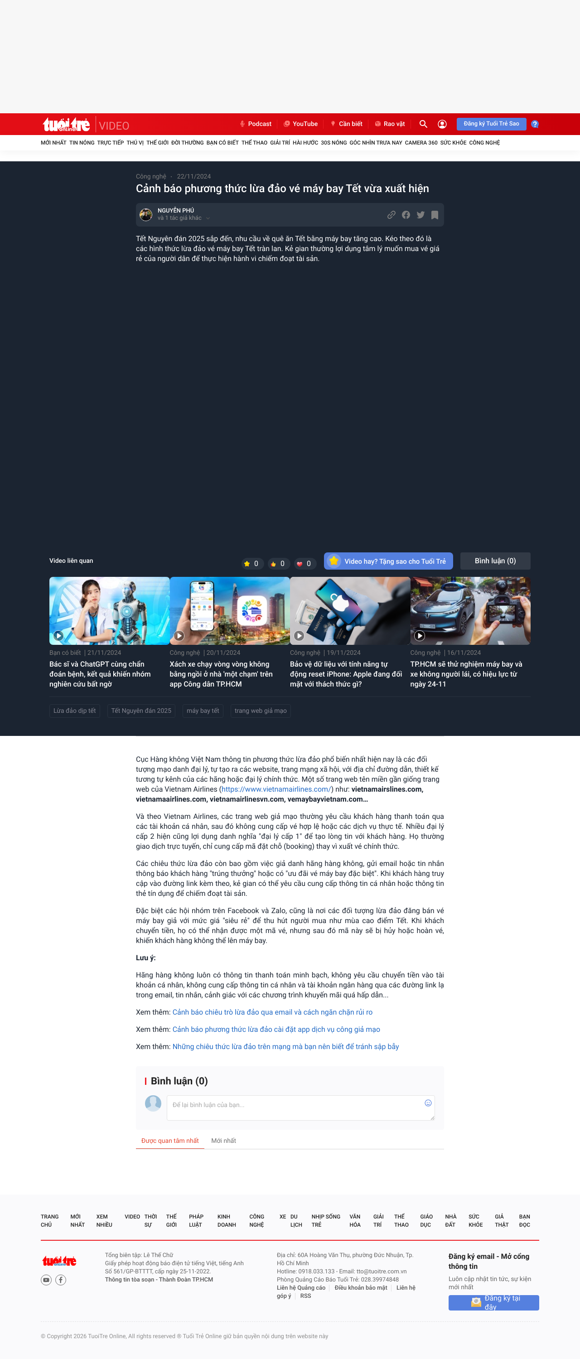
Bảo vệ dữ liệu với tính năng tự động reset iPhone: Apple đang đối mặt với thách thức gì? (346, 674)
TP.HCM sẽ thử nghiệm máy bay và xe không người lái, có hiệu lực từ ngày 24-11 (466, 674)
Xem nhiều (104, 1221)
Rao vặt (389, 124)
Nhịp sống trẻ (326, 1221)
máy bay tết (203, 711)
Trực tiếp (110, 143)
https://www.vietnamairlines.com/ (276, 789)
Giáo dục (426, 1221)
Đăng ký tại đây (503, 1303)
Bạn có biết (223, 143)
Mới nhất (54, 143)
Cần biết (345, 124)
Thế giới (157, 143)
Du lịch (296, 1221)
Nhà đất (450, 1221)
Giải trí (280, 143)
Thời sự (151, 1221)
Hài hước (305, 143)
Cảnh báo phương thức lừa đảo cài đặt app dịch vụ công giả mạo (276, 1029)
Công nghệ (484, 143)
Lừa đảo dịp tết (74, 711)
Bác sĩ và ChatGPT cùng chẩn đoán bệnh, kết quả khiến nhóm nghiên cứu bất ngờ (100, 674)
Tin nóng (82, 143)
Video (132, 1217)
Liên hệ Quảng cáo (301, 1288)
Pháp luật (196, 1221)
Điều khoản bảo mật (361, 1288)
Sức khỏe (453, 143)
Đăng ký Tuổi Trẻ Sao (491, 124)
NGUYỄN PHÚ (176, 211)
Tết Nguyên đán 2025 (141, 711)
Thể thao (254, 143)
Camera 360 (421, 143)
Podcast (255, 124)
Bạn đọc (524, 1221)
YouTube (300, 124)
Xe (283, 1217)
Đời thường (187, 143)
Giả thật (501, 1221)
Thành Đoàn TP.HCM (186, 1280)
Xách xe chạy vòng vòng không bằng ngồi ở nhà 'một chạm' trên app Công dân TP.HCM (221, 674)
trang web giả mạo (261, 711)
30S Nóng (334, 143)
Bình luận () (495, 560)
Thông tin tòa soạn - (132, 1280)
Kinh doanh (227, 1221)
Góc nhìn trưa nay (376, 143)
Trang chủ (49, 1221)
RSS (305, 1296)
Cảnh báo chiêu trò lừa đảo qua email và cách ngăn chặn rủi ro (273, 1012)
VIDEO (114, 126)
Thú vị (135, 143)
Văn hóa (355, 1221)
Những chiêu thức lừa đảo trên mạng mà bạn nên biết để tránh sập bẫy (286, 1046)
